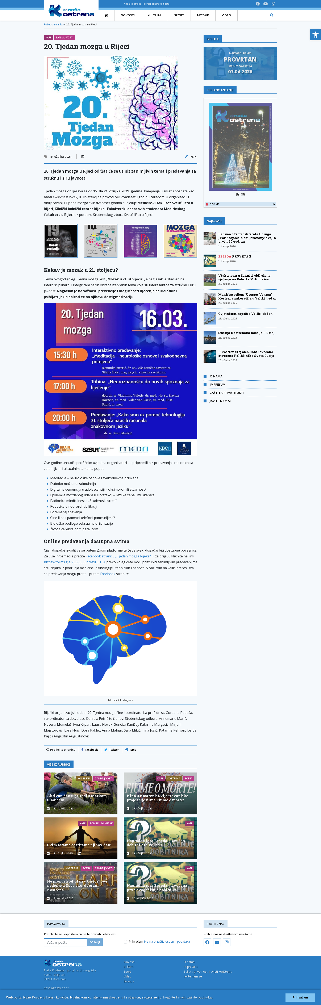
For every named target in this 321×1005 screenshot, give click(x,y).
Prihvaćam (159, 941)
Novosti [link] (129, 962)
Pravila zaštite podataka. (194, 997)
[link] (315, 34)
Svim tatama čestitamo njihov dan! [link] (79, 844)
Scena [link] (188, 778)
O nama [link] (216, 376)
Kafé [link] (48, 37)
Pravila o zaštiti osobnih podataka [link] (167, 941)
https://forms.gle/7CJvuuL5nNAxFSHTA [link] (74, 562)
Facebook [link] (107, 573)
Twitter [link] (111, 749)
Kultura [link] (128, 967)
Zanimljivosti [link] (64, 37)
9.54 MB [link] (240, 204)
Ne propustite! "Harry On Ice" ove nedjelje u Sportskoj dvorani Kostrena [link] (77, 885)
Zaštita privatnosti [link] (227, 392)
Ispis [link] (130, 749)
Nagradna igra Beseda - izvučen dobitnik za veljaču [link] (156, 842)
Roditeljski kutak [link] (101, 823)
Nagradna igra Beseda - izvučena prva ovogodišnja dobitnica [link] (157, 887)
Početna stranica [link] (54, 24)
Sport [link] (127, 971)
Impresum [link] (217, 384)
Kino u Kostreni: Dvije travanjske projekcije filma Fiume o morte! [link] (157, 797)
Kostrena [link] (84, 778)
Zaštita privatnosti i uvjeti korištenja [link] (208, 971)
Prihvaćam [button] (300, 997)
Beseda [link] (129, 981)
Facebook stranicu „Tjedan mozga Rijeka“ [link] (118, 556)
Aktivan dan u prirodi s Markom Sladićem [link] (77, 797)
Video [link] (127, 976)
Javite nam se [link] (221, 401)
